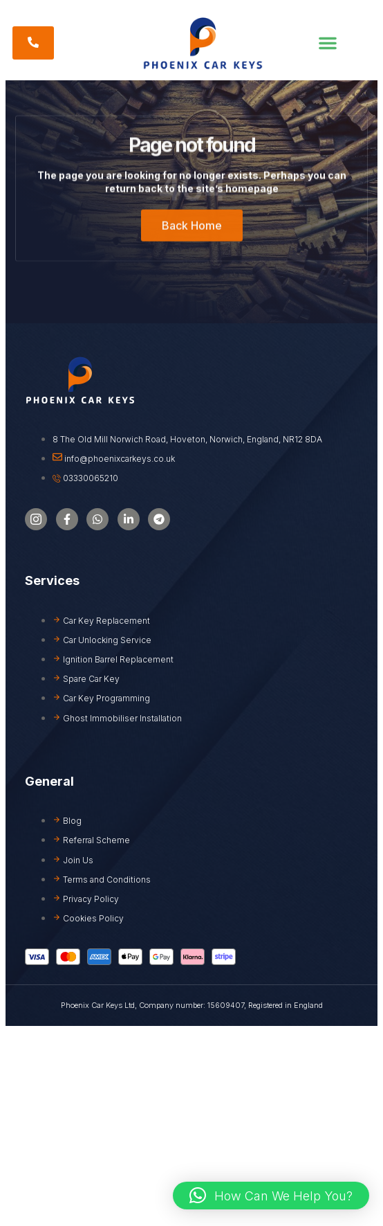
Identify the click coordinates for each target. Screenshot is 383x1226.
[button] (327, 42)
